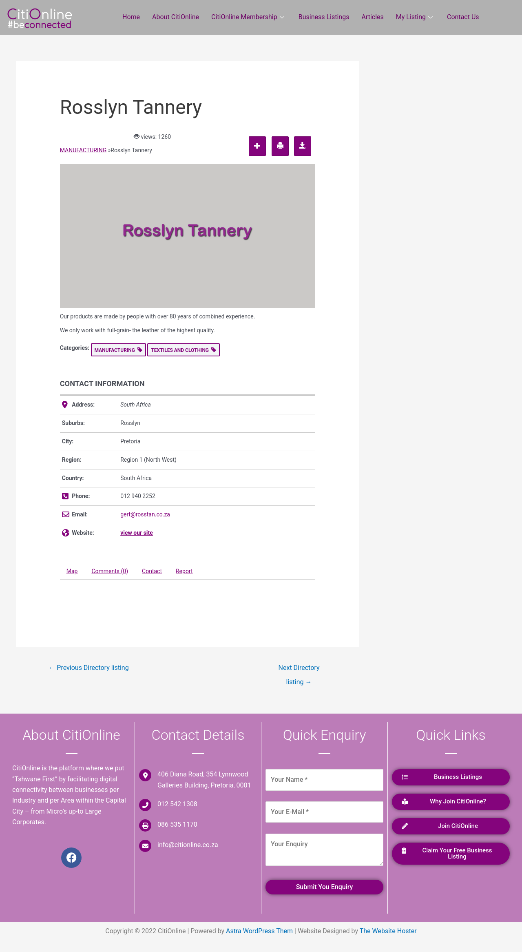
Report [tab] (184, 571)
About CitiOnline (175, 17)
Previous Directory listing (88, 668)
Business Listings (324, 17)
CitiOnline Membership (248, 17)
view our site (136, 532)
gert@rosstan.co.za (145, 514)
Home (131, 17)
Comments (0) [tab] (109, 571)
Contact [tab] (152, 571)
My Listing (415, 17)
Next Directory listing (299, 670)
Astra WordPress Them (259, 931)
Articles (372, 17)
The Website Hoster (388, 931)
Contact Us (463, 17)
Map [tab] (72, 571)
